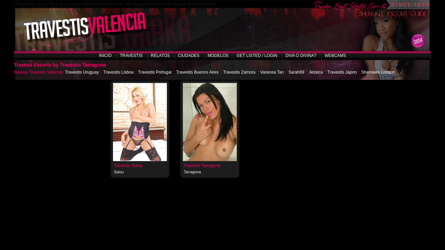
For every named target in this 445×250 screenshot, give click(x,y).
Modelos (218, 55)
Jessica (316, 72)
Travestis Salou (128, 165)
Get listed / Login (257, 55)
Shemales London (378, 72)
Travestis (131, 55)
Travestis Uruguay (82, 72)
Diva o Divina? (300, 55)
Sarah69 (296, 72)
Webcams (335, 55)
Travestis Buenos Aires (197, 72)
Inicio (105, 55)
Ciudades (189, 55)
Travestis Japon (342, 72)
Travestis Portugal (154, 72)
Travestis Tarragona (202, 165)
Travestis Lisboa (118, 72)
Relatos (160, 55)
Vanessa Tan (272, 72)
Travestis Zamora (239, 72)
